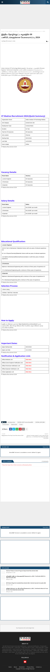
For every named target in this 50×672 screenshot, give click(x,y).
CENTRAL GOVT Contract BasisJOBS (25, 422)
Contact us (39, 667)
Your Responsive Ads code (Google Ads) (25, 628)
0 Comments (45, 461)
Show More (46, 527)
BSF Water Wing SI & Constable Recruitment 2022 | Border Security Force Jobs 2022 (26, 583)
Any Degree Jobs (11, 422)
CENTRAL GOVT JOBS (40, 422)
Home (2, 31)
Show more (46, 447)
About (15, 667)
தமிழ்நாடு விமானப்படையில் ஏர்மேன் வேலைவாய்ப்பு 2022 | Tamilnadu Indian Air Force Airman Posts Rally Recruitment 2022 (27, 589)
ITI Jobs (6, 31)
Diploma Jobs (14, 424)
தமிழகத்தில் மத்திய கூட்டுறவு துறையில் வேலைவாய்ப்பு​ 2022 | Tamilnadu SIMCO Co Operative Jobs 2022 (25, 576)
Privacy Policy (30, 667)
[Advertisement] (25, 17)
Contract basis (6, 424)
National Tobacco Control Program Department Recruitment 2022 (22, 570)
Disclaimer (22, 667)
